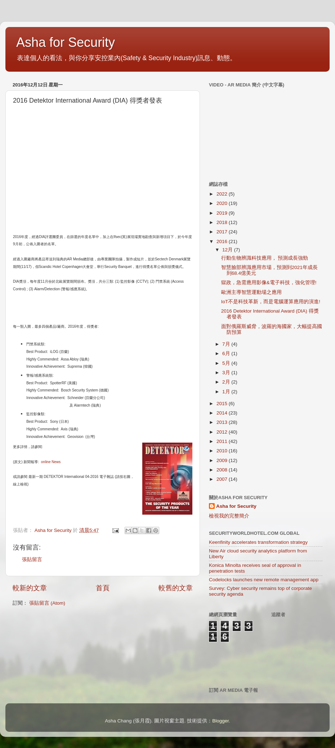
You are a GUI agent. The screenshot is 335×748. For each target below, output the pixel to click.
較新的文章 (30, 588)
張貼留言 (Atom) (47, 603)
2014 (222, 413)
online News (51, 462)
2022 (222, 194)
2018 (222, 222)
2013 (222, 422)
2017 (222, 231)
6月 (226, 353)
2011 (222, 441)
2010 (222, 450)
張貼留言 (32, 559)
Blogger (220, 721)
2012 (222, 432)
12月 (228, 249)
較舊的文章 (175, 588)
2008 (222, 469)
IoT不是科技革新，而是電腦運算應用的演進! (270, 301)
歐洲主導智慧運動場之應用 (251, 292)
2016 (222, 241)
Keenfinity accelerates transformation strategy (258, 542)
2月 (226, 382)
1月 (226, 391)
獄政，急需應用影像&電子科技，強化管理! (269, 282)
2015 (222, 403)
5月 (226, 363)
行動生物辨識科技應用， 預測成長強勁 (264, 258)
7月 (226, 344)
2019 (222, 213)
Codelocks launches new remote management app (263, 579)
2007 (222, 479)
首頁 (103, 588)
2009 (222, 460)
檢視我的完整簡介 (229, 516)
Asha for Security (65, 42)
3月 (226, 372)
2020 (222, 203)
